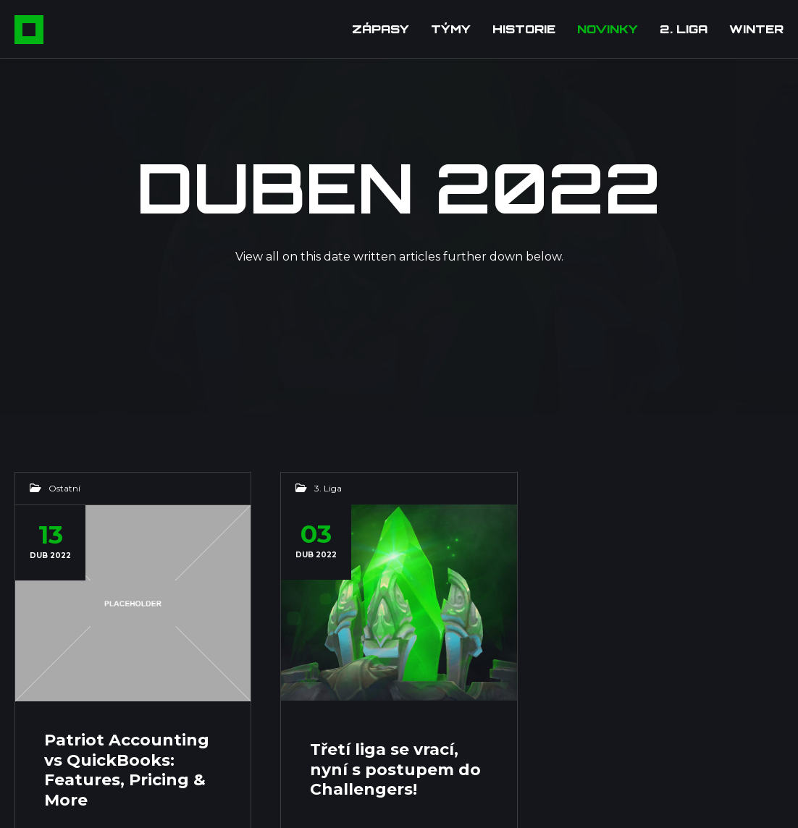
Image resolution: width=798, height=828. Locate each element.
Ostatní (64, 488)
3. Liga (328, 488)
